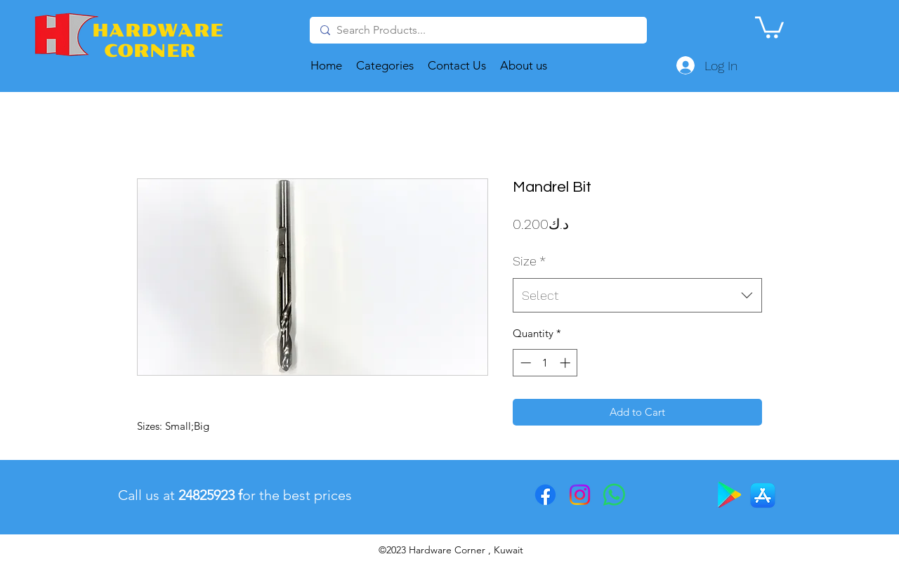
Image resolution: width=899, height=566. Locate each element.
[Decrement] (524, 363)
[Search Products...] (476, 30)
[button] (769, 26)
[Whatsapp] (614, 494)
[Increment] (566, 363)
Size (529, 261)
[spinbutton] (545, 363)
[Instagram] (579, 494)
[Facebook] (545, 494)
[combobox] (637, 295)
